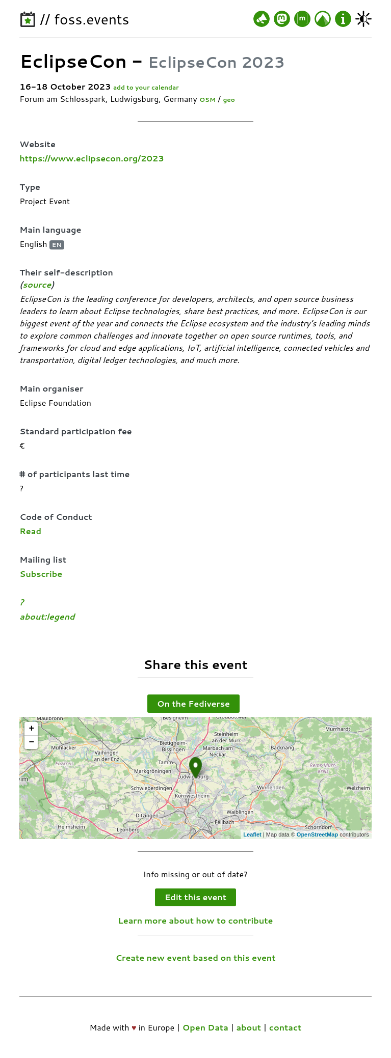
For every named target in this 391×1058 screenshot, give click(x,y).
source (36, 284)
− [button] (31, 742)
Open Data (205, 1027)
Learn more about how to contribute (195, 920)
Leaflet (252, 834)
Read (30, 531)
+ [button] (31, 728)
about (248, 1027)
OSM (207, 99)
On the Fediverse (193, 703)
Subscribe (40, 573)
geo (228, 99)
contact (285, 1027)
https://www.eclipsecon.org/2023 (91, 158)
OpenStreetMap (317, 834)
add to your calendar (146, 87)
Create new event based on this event (195, 957)
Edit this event (195, 897)
